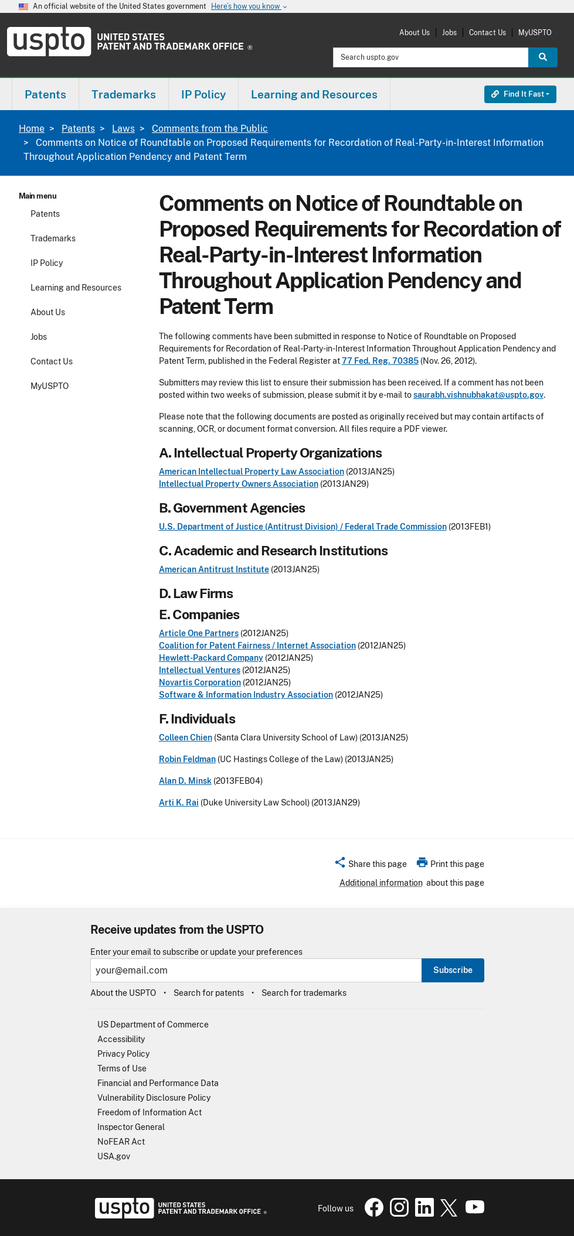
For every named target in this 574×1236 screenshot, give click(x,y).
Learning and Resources (75, 287)
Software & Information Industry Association (246, 694)
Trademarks (53, 238)
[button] (370, 865)
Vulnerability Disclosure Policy (153, 1097)
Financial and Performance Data (158, 1083)
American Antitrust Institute (214, 569)
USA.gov (113, 1156)
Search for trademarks (304, 993)
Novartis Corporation (200, 682)
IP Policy (46, 263)
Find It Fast (517, 94)
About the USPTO (123, 993)
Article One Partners (199, 633)
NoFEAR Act (121, 1141)
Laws (123, 128)
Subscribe (453, 970)
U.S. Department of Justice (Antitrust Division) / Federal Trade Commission (303, 526)
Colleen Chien (185, 737)
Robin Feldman (187, 759)
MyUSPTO (535, 32)
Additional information (381, 882)
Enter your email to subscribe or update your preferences (196, 952)
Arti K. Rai (179, 802)
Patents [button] (45, 94)
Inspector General (131, 1127)
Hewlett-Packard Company (211, 658)
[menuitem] (45, 94)
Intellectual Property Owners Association (238, 484)
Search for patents (209, 993)
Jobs (449, 32)
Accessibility (121, 1039)
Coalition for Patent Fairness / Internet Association (257, 645)
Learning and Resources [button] (314, 94)
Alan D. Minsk (185, 781)
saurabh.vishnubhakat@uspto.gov (478, 395)
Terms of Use (122, 1068)
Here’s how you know (249, 7)
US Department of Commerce (153, 1024)
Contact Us (487, 32)
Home (32, 128)
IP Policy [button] (203, 94)
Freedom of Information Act (149, 1112)
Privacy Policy (123, 1054)
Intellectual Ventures (199, 670)
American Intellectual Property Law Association (251, 471)
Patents (78, 128)
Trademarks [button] (123, 94)
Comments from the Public (210, 128)
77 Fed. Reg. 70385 (380, 361)
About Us (414, 32)
